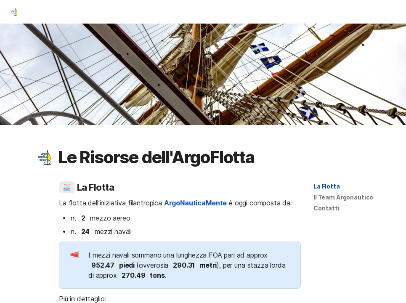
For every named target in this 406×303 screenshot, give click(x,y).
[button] (45, 157)
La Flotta (326, 186)
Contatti (326, 208)
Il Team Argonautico (343, 197)
